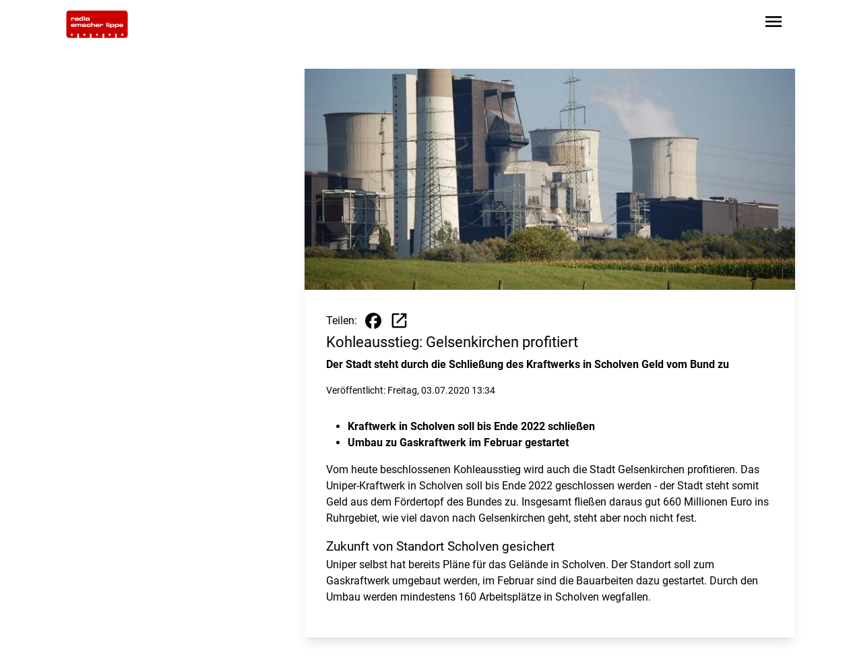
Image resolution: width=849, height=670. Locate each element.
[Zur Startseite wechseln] (97, 24)
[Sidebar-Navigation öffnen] (773, 24)
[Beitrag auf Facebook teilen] (373, 321)
